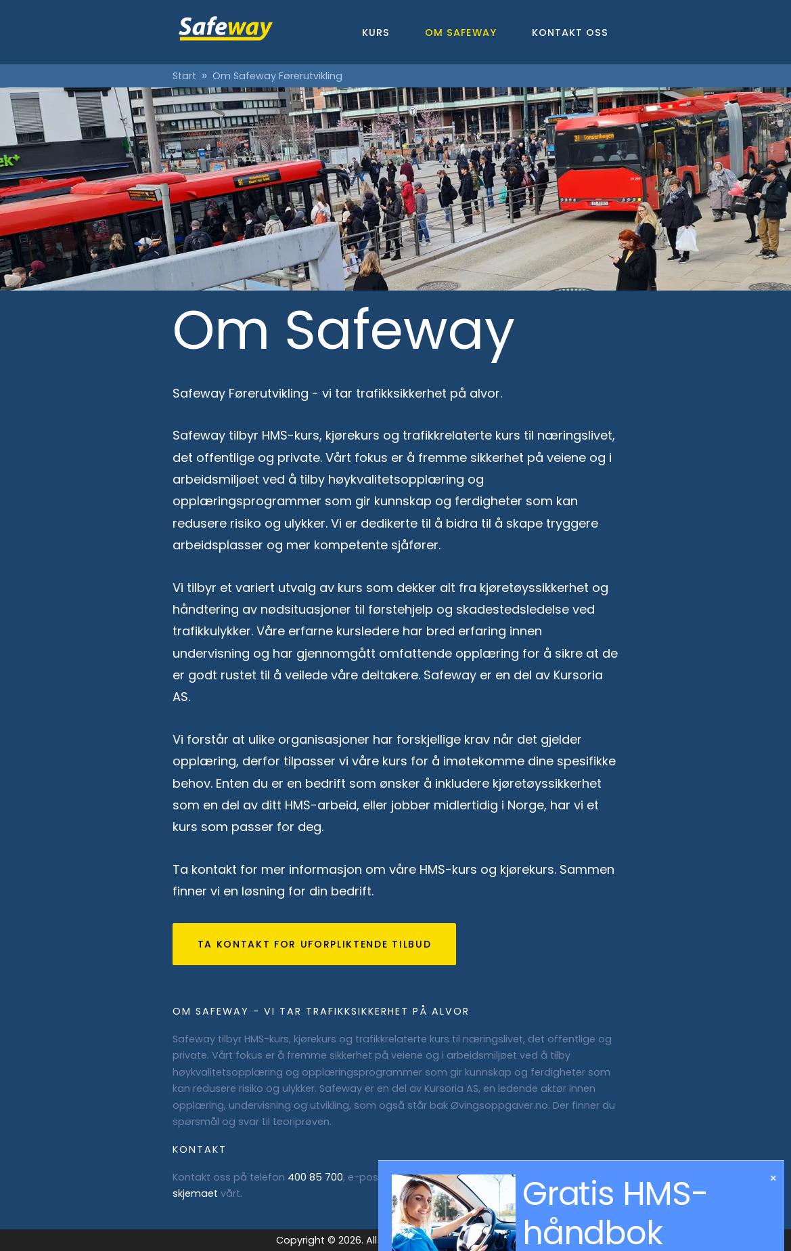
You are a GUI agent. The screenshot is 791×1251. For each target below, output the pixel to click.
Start (184, 76)
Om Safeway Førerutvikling (277, 76)
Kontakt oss (570, 32)
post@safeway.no (430, 1177)
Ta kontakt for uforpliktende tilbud (315, 944)
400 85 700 (315, 1177)
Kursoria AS (451, 1088)
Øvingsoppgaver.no (499, 1105)
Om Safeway (461, 32)
